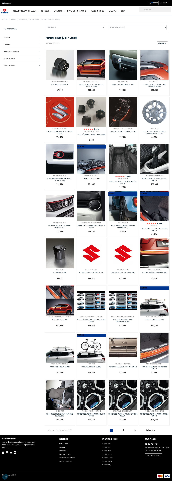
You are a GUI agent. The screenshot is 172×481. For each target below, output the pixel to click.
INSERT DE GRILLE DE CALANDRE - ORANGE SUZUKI (59, 227)
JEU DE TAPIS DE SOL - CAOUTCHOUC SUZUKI (154, 230)
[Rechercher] (155, 9)
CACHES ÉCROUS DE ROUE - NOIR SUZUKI (91, 134)
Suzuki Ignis (106, 444)
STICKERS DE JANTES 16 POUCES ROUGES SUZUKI (154, 415)
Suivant (151, 430)
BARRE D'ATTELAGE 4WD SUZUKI (123, 84)
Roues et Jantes (9, 59)
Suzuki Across (107, 461)
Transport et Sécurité (11, 52)
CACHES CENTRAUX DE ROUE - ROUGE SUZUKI (60, 132)
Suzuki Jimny (106, 465)
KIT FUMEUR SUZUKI (59, 273)
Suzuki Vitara (106, 451)
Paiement (62, 451)
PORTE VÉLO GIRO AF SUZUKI (91, 367)
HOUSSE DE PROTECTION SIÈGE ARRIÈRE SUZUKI (122, 182)
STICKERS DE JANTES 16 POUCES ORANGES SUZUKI (122, 415)
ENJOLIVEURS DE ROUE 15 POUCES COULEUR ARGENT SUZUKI (154, 132)
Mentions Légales (65, 454)
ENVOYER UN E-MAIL (154, 456)
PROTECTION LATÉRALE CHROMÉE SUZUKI (123, 367)
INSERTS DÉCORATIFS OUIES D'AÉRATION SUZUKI (91, 227)
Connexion (163, 3)
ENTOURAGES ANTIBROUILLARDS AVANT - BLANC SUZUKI (59, 180)
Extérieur (7, 44)
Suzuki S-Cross (107, 458)
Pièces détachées (10, 66)
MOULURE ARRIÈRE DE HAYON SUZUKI (154, 273)
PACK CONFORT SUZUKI (60, 320)
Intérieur (7, 37)
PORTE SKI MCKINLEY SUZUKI (60, 367)
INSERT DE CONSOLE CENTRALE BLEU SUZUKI (154, 180)
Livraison (62, 447)
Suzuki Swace (107, 454)
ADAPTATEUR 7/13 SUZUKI (59, 84)
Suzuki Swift (106, 447)
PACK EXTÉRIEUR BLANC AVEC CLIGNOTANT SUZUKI (91, 321)
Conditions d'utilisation (67, 458)
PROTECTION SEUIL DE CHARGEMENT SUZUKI (154, 368)
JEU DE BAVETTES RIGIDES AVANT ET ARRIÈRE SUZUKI (123, 227)
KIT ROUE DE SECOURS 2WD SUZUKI (91, 273)
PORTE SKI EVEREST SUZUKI (154, 320)
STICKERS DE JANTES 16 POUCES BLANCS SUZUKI (91, 415)
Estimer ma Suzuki (65, 461)
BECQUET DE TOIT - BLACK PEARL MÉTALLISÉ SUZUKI (154, 85)
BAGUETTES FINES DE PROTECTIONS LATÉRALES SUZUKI (91, 85)
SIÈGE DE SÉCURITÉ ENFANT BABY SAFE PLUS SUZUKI (59, 415)
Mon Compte (63, 444)
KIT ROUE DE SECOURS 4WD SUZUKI (123, 273)
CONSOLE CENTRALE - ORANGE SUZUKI (123, 131)
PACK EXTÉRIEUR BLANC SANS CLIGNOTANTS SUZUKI (123, 321)
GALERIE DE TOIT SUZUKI (91, 179)
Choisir (162, 43)
